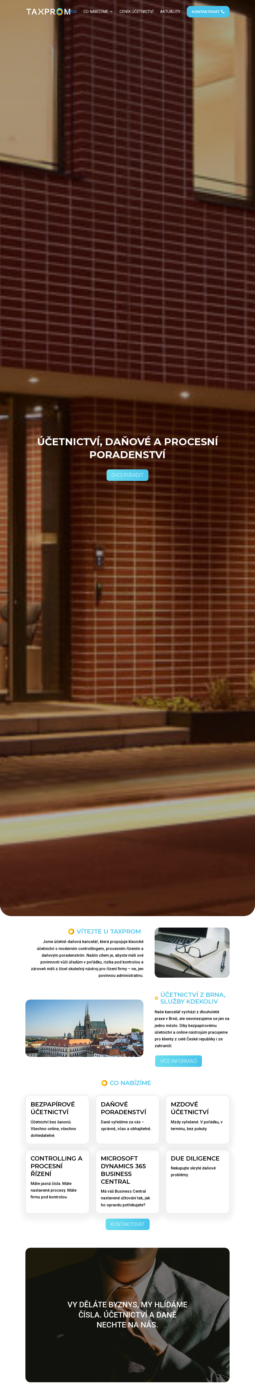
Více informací (178, 1061)
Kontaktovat (128, 1224)
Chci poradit (127, 475)
